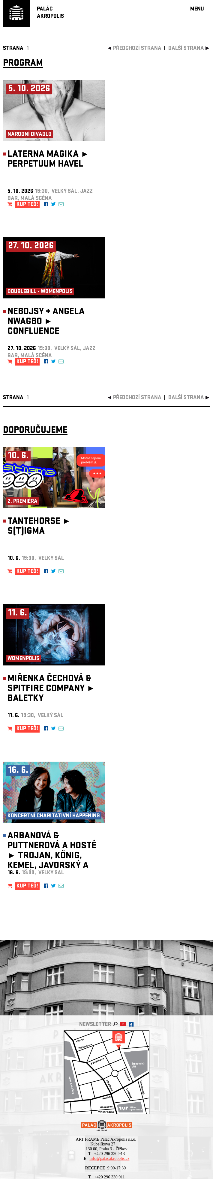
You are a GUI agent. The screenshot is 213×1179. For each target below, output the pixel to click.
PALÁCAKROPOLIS (50, 13)
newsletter (95, 1024)
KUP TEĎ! (27, 204)
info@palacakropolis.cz (109, 1158)
